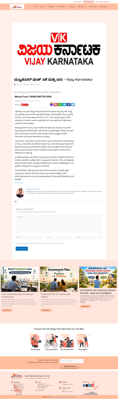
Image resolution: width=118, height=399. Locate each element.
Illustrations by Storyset (71, 397)
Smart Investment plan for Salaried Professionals (15, 295)
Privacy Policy (63, 397)
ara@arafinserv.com (67, 384)
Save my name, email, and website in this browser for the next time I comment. (40, 243)
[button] (89, 1)
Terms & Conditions (56, 397)
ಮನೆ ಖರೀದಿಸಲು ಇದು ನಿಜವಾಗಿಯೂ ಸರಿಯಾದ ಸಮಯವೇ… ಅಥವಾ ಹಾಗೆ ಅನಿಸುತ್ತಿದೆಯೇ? (96, 293)
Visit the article (18, 181)
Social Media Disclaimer (103, 1)
